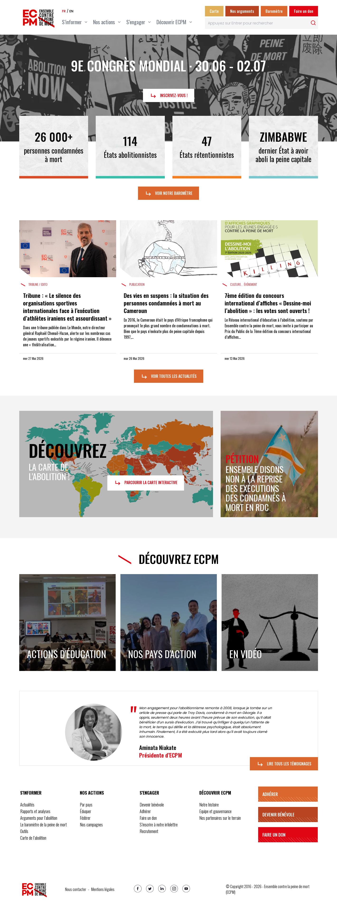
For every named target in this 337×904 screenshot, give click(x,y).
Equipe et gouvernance (215, 811)
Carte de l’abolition (33, 838)
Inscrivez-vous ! (169, 96)
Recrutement (149, 831)
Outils (24, 831)
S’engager (149, 793)
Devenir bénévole (152, 804)
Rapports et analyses (35, 811)
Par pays (86, 804)
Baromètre (274, 11)
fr (64, 11)
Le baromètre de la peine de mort (43, 824)
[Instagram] (174, 888)
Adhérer (145, 811)
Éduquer (85, 811)
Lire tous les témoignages (283, 764)
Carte (214, 11)
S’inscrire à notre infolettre (159, 824)
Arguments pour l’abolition (38, 818)
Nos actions (92, 793)
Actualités (27, 804)
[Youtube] (186, 888)
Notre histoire (209, 804)
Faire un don (303, 11)
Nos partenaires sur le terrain (220, 818)
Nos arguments (242, 11)
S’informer (31, 793)
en (71, 11)
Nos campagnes (91, 824)
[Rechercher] (313, 23)
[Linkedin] (162, 888)
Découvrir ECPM (215, 793)
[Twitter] (150, 888)
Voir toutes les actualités (169, 376)
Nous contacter (75, 889)
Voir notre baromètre (168, 193)
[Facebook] (138, 888)
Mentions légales (102, 889)
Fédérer (85, 818)
